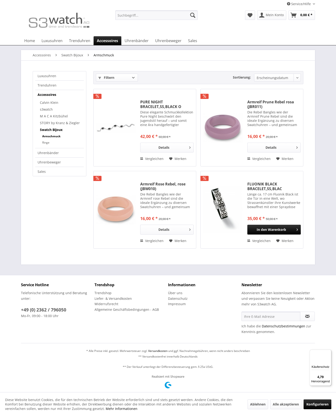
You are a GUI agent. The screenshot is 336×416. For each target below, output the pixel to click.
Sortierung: (242, 77)
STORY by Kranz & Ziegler (60, 123)
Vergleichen (152, 158)
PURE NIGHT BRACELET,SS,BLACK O (160, 104)
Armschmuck (51, 136)
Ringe (45, 143)
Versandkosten (158, 351)
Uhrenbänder (48, 153)
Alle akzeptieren (286, 404)
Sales (42, 171)
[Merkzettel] (250, 15)
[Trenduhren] (80, 40)
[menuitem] (156, 17)
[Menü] (328, 352)
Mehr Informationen (121, 408)
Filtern (106, 77)
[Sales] (192, 40)
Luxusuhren (47, 76)
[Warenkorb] (301, 15)
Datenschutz (178, 298)
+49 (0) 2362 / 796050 (43, 310)
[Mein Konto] (271, 15)
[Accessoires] (107, 40)
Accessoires (47, 94)
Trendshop (103, 293)
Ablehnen (258, 404)
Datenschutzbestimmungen (283, 326)
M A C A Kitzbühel (54, 116)
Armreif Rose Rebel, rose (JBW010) (163, 186)
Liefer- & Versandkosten (113, 298)
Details (174, 147)
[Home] (29, 40)
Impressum (177, 304)
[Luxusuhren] (52, 40)
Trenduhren (47, 85)
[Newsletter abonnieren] (307, 316)
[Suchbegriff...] (156, 15)
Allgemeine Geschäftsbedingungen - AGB (126, 309)
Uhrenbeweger (49, 162)
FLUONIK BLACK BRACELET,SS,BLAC (264, 186)
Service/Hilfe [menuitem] (299, 4)
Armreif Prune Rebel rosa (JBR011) (270, 104)
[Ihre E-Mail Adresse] (271, 316)
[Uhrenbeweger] (168, 40)
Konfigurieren (317, 404)
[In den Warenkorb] (274, 230)
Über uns (175, 293)
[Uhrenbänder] (136, 40)
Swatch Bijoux (51, 129)
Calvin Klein (49, 102)
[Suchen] (193, 15)
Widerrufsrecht (106, 304)
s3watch (46, 109)
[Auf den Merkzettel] (177, 159)
